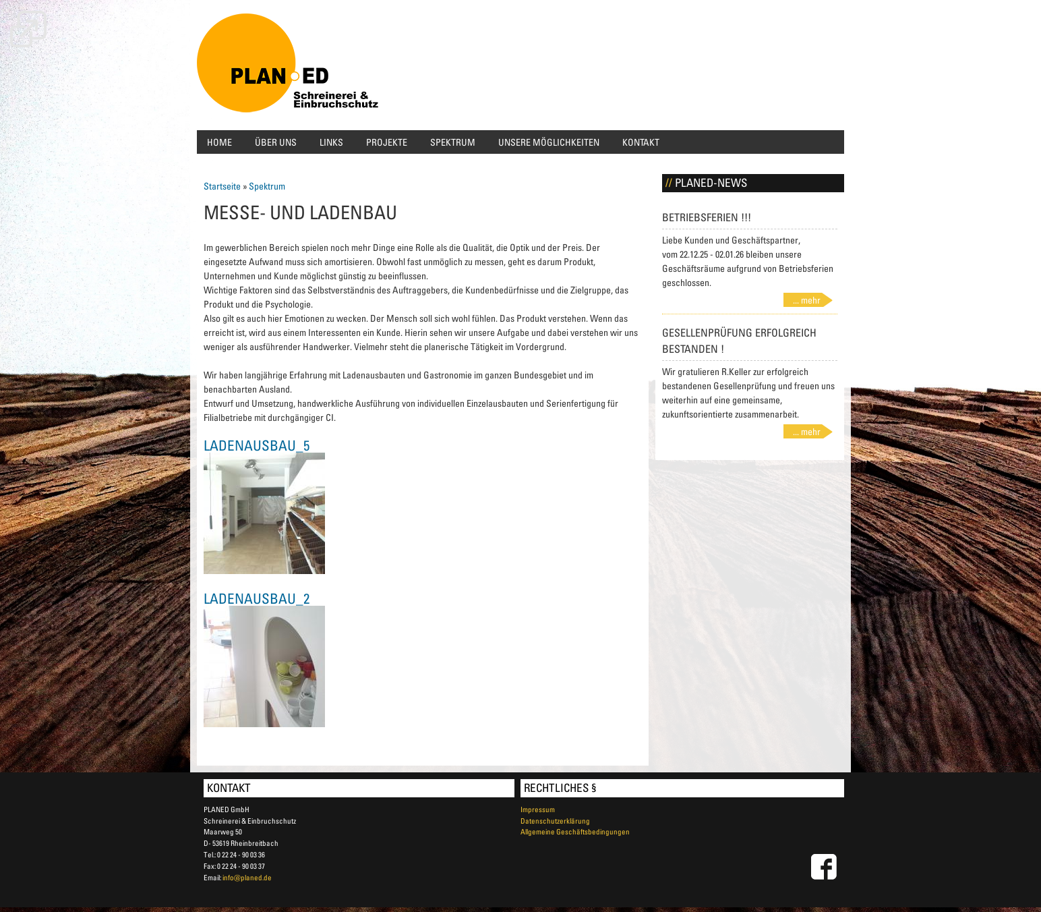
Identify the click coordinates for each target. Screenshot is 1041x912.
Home (219, 142)
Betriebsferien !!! (706, 217)
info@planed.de (247, 877)
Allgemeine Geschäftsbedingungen (575, 831)
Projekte (386, 142)
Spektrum (452, 142)
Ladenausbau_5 (256, 445)
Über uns (276, 142)
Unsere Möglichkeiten (548, 142)
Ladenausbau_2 (256, 598)
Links (331, 142)
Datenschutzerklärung (555, 820)
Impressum (537, 809)
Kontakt (640, 142)
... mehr (807, 300)
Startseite (222, 186)
